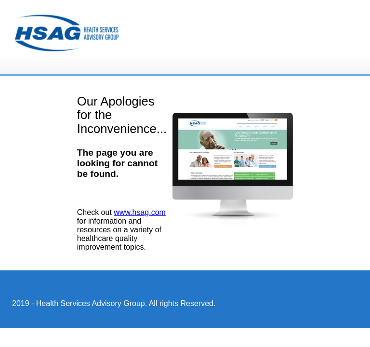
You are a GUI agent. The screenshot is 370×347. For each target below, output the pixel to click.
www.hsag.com (140, 212)
